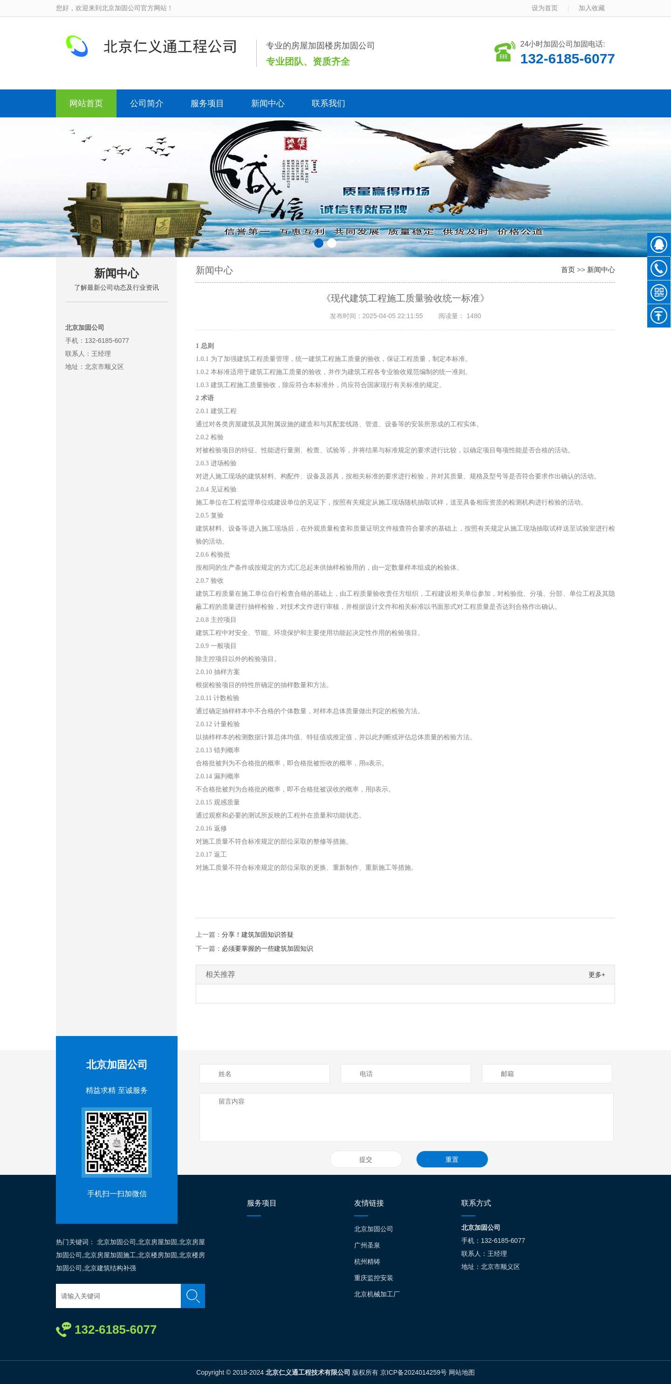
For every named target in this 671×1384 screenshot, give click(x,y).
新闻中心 (268, 103)
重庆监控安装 (373, 1278)
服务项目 (207, 103)
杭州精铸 (367, 1261)
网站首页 (86, 103)
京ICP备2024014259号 (413, 1372)
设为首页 (545, 8)
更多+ (597, 974)
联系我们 (328, 103)
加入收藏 (592, 8)
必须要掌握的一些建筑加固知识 (267, 948)
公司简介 (147, 103)
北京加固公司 (117, 1064)
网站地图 (462, 1372)
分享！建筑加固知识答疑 (258, 934)
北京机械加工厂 (377, 1294)
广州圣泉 (367, 1245)
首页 (568, 269)
